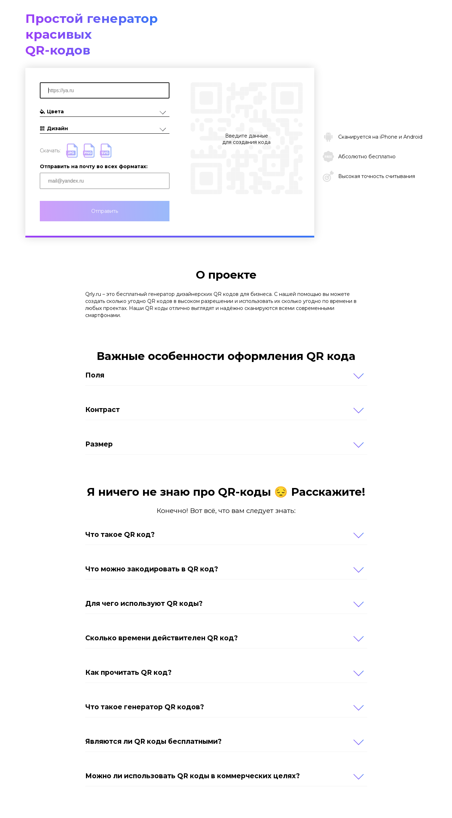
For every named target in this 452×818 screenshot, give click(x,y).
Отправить (104, 211)
